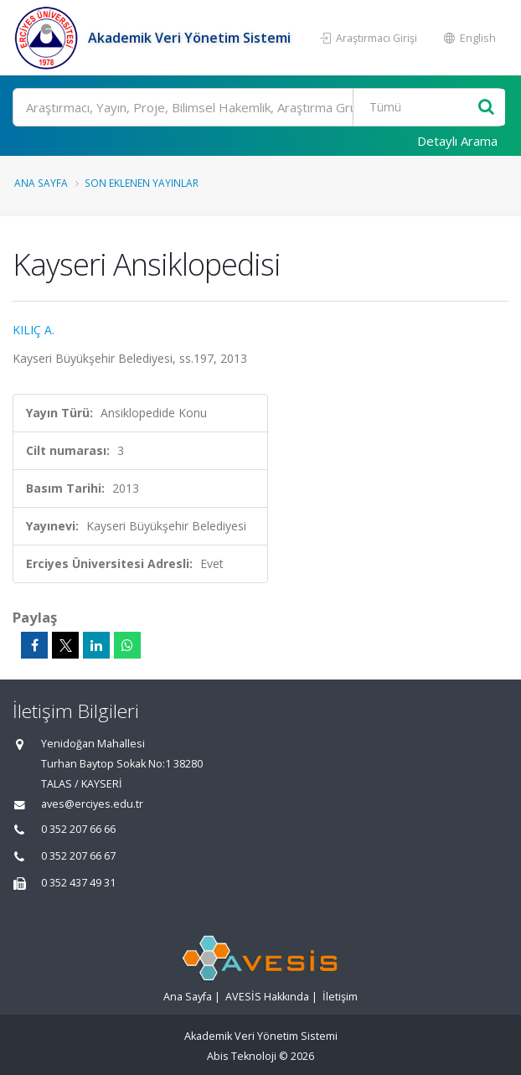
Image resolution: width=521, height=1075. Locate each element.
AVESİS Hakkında (267, 997)
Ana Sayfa (41, 182)
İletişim (340, 997)
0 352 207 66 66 (78, 829)
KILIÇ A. (33, 330)
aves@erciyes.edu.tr (92, 804)
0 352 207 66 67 (78, 856)
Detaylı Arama (457, 140)
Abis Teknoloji (241, 1056)
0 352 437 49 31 (78, 883)
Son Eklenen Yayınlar (142, 182)
